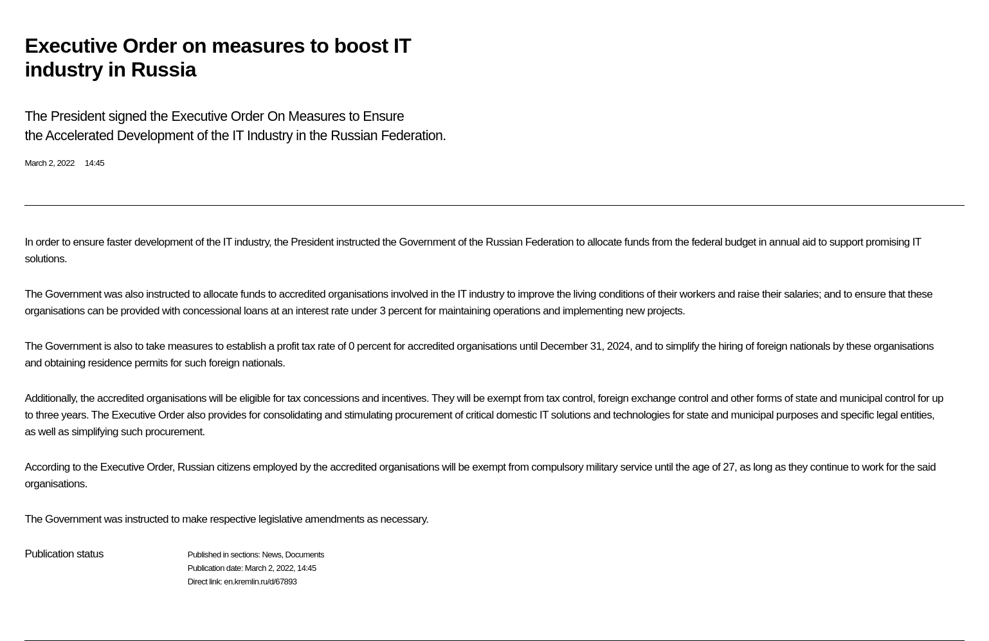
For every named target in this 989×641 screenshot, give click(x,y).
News (271, 554)
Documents (305, 554)
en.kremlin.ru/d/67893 (260, 581)
